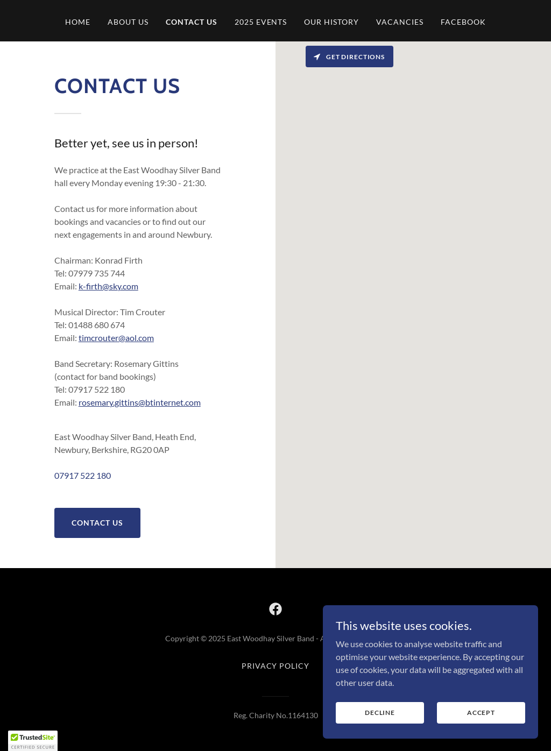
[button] (33, 741)
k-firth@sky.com (108, 286)
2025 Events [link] (261, 21)
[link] (275, 609)
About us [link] (128, 21)
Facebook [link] (463, 21)
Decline (380, 713)
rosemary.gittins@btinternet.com (140, 402)
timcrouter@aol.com (116, 337)
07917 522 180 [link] (82, 475)
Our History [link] (331, 21)
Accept (481, 713)
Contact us (97, 522)
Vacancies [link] (399, 21)
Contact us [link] (191, 21)
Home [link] (77, 21)
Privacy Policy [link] (276, 665)
